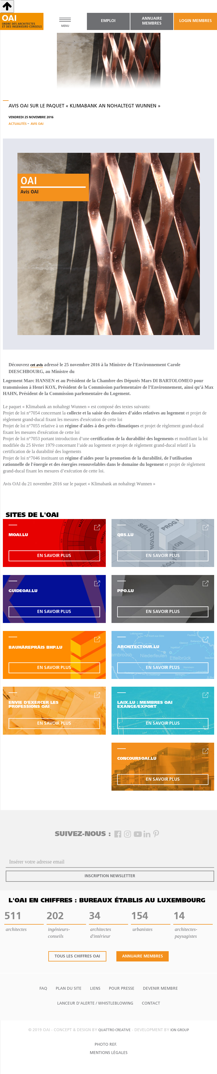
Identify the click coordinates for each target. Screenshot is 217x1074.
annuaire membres (152, 21)
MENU (65, 26)
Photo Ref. (106, 1045)
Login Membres (195, 21)
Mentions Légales (109, 1053)
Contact (151, 1003)
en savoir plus (54, 556)
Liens (95, 989)
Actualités (18, 124)
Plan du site (68, 989)
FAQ (43, 989)
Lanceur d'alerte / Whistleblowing (95, 1003)
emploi (108, 21)
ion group (179, 1030)
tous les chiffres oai (77, 956)
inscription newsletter (110, 876)
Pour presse (121, 989)
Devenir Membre (160, 989)
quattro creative (114, 1030)
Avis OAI (37, 124)
